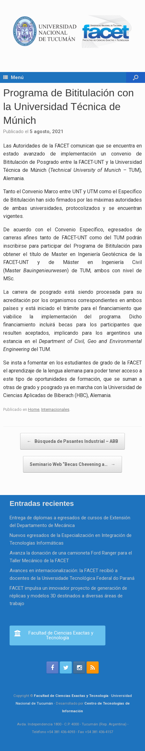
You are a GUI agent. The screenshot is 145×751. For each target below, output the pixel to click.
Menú (13, 77)
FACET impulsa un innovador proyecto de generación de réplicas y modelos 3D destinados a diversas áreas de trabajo (68, 595)
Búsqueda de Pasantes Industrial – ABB (72, 441)
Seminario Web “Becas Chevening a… (72, 464)
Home (33, 409)
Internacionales (55, 409)
